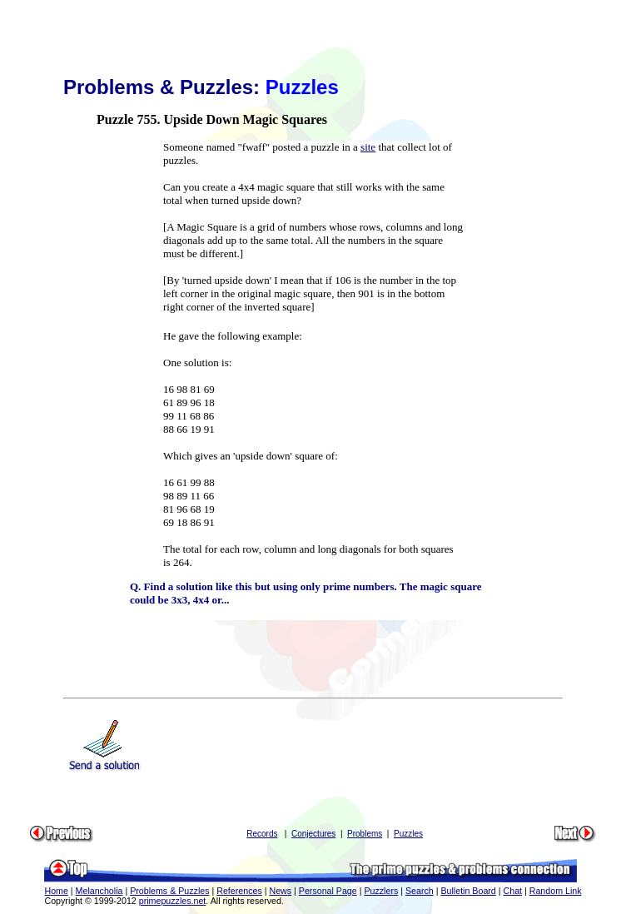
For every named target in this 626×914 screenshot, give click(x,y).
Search (419, 891)
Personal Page (328, 891)
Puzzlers (381, 891)
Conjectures (313, 833)
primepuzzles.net (172, 901)
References (239, 891)
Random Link (555, 891)
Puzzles (408, 833)
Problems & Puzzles (169, 891)
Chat (513, 891)
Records (261, 833)
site (367, 147)
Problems (364, 833)
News (280, 891)
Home (55, 891)
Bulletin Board (467, 891)
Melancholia (99, 891)
